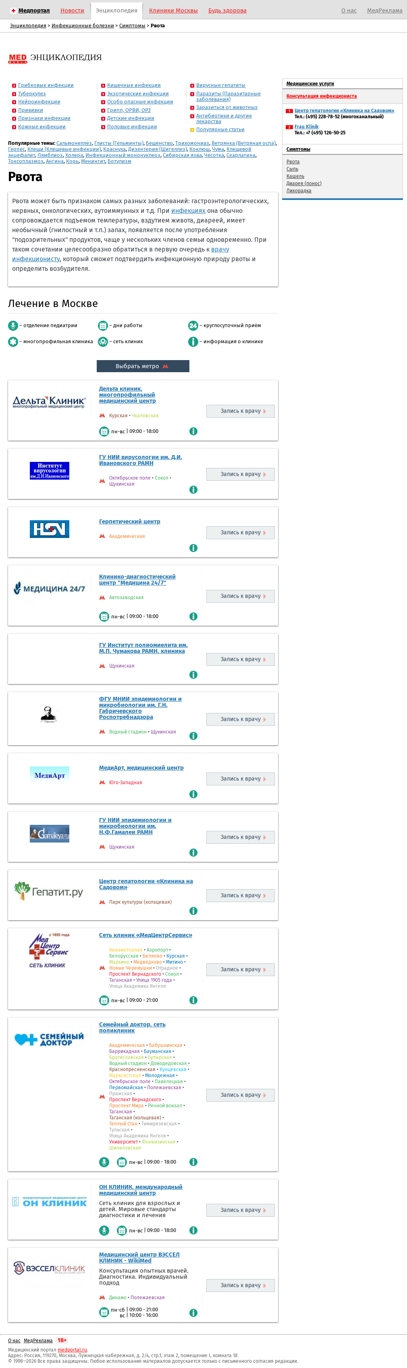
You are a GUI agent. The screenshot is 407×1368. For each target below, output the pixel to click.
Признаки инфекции (44, 118)
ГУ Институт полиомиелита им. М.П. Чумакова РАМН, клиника (143, 648)
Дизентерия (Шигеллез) (157, 149)
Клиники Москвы (173, 10)
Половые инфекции (132, 127)
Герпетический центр (129, 521)
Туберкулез (32, 94)
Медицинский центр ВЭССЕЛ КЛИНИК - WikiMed (139, 1257)
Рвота (293, 162)
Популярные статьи (220, 129)
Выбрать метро (143, 366)
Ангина (55, 161)
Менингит (93, 161)
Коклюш (199, 149)
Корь (72, 161)
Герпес (16, 149)
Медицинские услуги (310, 84)
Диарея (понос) (304, 183)
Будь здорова (227, 10)
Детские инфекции (130, 118)
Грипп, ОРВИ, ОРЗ (129, 110)
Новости (72, 10)
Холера (74, 155)
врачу (220, 249)
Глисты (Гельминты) (118, 143)
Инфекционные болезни (83, 26)
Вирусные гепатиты (220, 85)
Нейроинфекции (39, 102)
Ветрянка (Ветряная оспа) (244, 143)
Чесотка (214, 155)
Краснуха (114, 149)
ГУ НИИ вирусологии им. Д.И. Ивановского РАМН (140, 460)
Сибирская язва (182, 155)
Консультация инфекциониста (322, 96)
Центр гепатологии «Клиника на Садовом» (146, 884)
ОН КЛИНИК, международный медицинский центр (141, 1190)
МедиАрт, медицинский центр (141, 767)
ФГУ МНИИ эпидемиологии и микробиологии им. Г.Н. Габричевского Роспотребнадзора (140, 708)
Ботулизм (119, 161)
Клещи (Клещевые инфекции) (64, 149)
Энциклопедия (116, 10)
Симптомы (132, 26)
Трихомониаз (192, 143)
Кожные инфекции (42, 127)
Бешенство (159, 143)
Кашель (295, 176)
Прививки (30, 110)
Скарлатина (240, 155)
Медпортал (34, 10)
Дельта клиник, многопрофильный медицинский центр (127, 394)
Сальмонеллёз (74, 143)
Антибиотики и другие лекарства (224, 118)
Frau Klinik (307, 127)
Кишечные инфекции (134, 85)
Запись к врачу (241, 411)
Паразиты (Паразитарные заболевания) (228, 96)
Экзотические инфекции (138, 94)
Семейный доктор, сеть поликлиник (132, 1027)
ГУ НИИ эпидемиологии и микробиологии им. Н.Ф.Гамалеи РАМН (135, 826)
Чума (218, 149)
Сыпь (292, 169)
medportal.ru (72, 1350)
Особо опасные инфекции (140, 102)
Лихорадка (299, 191)
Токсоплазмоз (26, 161)
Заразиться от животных (226, 107)
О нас (349, 10)
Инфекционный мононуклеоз (122, 155)
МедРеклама (385, 10)
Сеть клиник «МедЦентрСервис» (145, 935)
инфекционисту (36, 259)
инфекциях (188, 210)
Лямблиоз (50, 155)
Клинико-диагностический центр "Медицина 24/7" (137, 579)
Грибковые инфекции (46, 85)
